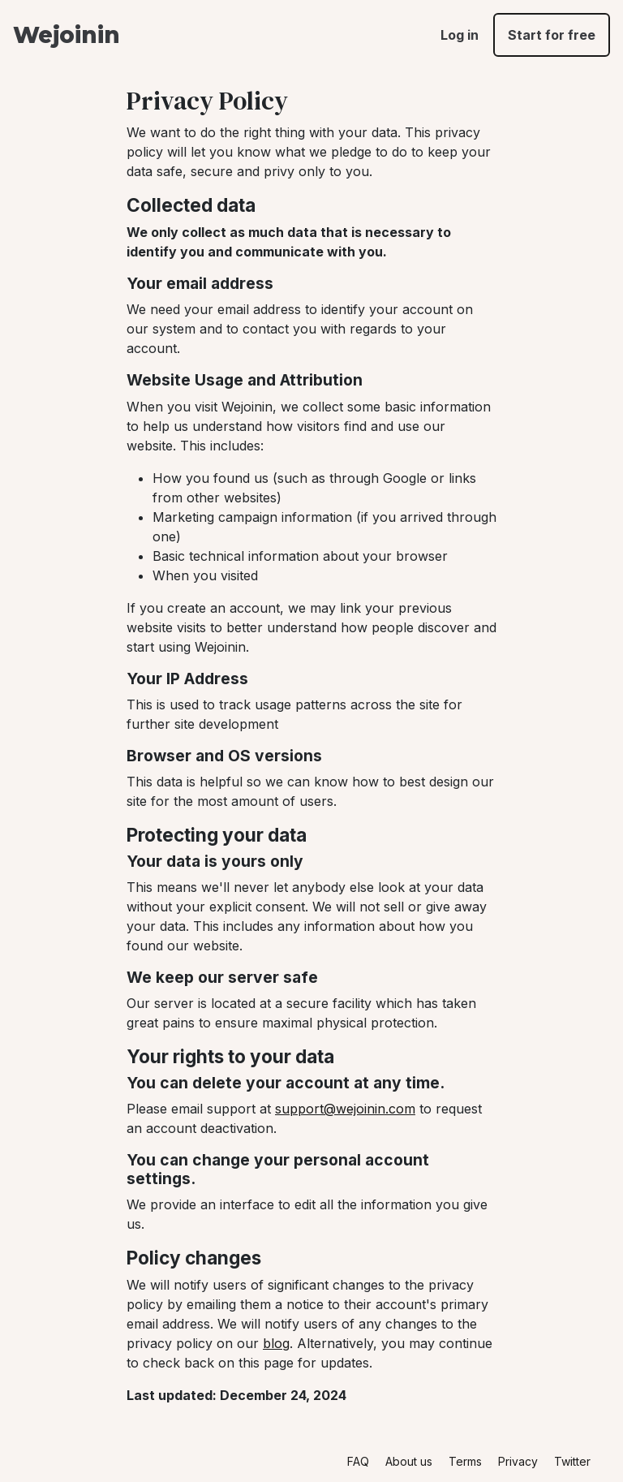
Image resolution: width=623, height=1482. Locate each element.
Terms (465, 1461)
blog (276, 1343)
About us (408, 1461)
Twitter (572, 1461)
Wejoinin (66, 35)
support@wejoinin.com (345, 1109)
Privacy (518, 1461)
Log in (459, 35)
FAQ (358, 1461)
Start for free (551, 35)
